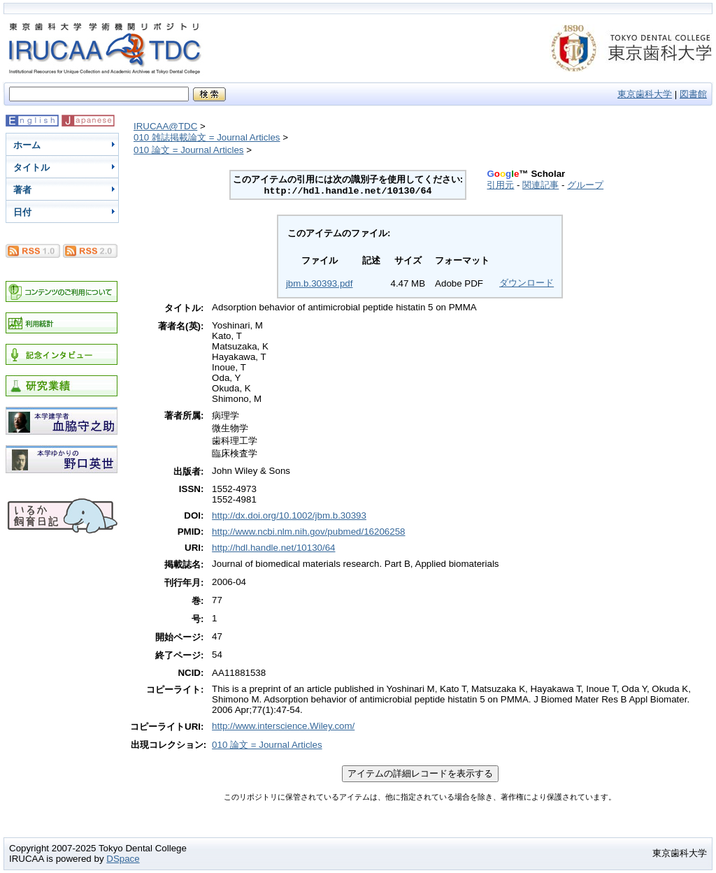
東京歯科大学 (644, 94)
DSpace (122, 858)
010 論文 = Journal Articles (189, 150)
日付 (22, 212)
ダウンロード (526, 282)
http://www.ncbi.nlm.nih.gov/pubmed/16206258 (308, 531)
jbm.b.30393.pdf (319, 283)
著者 (22, 190)
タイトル (31, 167)
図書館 (693, 94)
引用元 (500, 185)
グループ (585, 185)
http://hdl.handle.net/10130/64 (273, 547)
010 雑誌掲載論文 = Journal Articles (207, 137)
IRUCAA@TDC (165, 126)
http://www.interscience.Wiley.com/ (283, 726)
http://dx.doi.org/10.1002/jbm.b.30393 (289, 515)
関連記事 (540, 185)
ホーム (27, 145)
